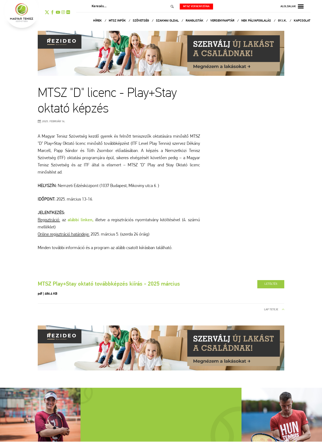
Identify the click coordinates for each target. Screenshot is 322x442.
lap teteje (274, 310)
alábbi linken (80, 220)
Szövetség (141, 20)
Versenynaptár (222, 20)
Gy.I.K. (283, 20)
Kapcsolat (302, 20)
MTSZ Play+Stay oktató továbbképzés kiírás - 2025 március (112, 284)
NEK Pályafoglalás (256, 20)
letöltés (270, 284)
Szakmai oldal (168, 20)
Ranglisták (195, 20)
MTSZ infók (118, 20)
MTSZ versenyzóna (197, 6)
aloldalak (292, 6)
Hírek (98, 20)
